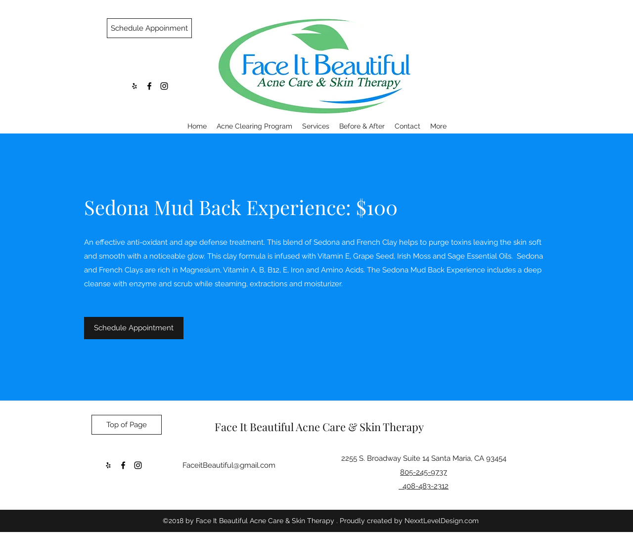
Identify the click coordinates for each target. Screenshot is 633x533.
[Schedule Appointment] (133, 328)
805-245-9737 (423, 472)
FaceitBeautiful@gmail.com (228, 465)
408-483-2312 (424, 486)
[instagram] (164, 86)
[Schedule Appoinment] (149, 28)
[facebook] (149, 86)
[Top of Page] (126, 425)
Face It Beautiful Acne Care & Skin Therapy (319, 426)
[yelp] (134, 86)
